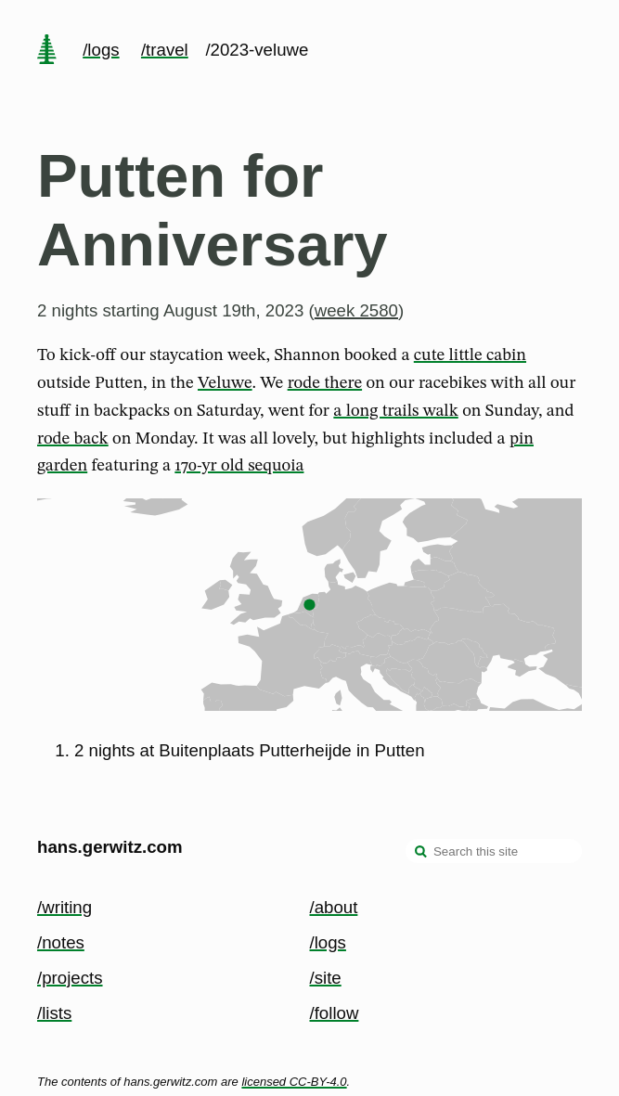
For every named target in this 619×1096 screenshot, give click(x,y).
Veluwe (225, 383)
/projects (70, 977)
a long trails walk (395, 411)
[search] (421, 853)
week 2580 (356, 310)
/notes (60, 942)
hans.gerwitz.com (110, 847)
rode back (73, 439)
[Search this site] (494, 851)
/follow (334, 1013)
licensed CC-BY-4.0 (293, 1082)
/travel (164, 49)
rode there (325, 383)
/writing (64, 907)
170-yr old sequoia (238, 466)
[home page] (46, 51)
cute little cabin (470, 355)
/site (326, 977)
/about (334, 907)
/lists (54, 1013)
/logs (101, 49)
